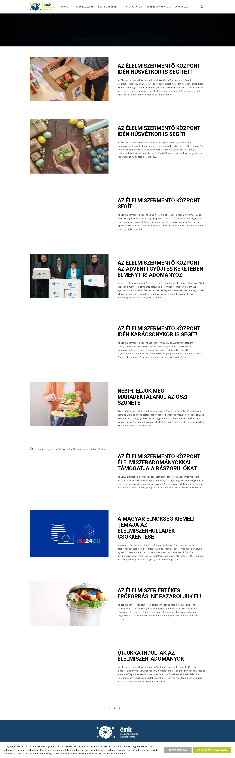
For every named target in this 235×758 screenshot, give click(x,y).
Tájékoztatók (133, 7)
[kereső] (202, 6)
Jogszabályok (85, 7)
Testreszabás (178, 750)
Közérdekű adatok (158, 7)
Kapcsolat (182, 7)
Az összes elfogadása (212, 750)
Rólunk (65, 7)
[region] (117, 750)
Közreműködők (109, 7)
